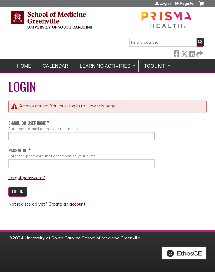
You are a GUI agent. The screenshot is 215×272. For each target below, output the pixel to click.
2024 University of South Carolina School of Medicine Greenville (76, 238)
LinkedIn (191, 52)
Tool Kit (154, 66)
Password (18, 150)
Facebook (176, 52)
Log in (165, 3)
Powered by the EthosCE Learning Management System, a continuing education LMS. (184, 253)
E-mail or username (27, 123)
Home (24, 66)
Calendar (55, 66)
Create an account (66, 204)
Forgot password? (26, 177)
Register (187, 3)
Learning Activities (105, 66)
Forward (199, 52)
